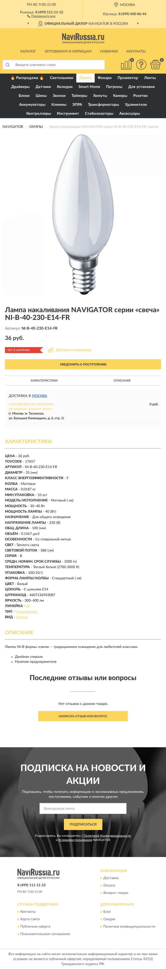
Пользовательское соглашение (45, 934)
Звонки (59, 96)
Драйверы (20, 87)
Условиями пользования (75, 839)
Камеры (120, 96)
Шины (41, 96)
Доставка (111, 878)
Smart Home (89, 87)
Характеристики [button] (44, 380)
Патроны (114, 87)
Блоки (24, 96)
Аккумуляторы (32, 105)
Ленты (150, 78)
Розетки (140, 96)
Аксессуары (129, 113)
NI (28, 606)
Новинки (109, 51)
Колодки (65, 87)
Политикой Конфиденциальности (107, 835)
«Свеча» (22, 617)
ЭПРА (77, 105)
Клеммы (58, 105)
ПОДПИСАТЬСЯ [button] (83, 824)
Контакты (136, 51)
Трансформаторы (103, 105)
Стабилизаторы (99, 113)
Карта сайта (30, 919)
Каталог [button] (28, 51)
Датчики (43, 87)
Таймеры (79, 96)
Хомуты (100, 96)
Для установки (141, 87)
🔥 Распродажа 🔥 (27, 78)
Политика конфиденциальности (129, 926)
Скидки (109, 919)
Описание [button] (122, 380)
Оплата (109, 885)
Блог (107, 912)
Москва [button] (39, 396)
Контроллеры (38, 113)
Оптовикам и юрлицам (68, 51)
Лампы (85, 78)
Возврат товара (115, 893)
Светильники (61, 78)
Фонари (105, 78)
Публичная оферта (35, 926)
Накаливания (26, 611)
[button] (41, 15)
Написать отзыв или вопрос (83, 716)
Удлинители (136, 105)
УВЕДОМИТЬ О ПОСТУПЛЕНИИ (83, 364)
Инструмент (68, 113)
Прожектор (128, 78)
